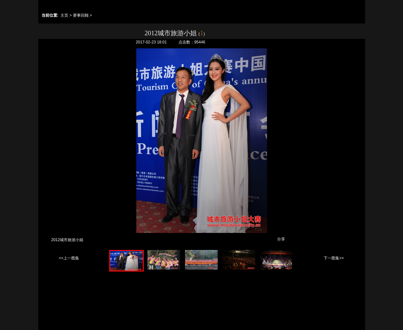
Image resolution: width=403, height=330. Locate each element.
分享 (281, 239)
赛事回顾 (81, 15)
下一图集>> (334, 258)
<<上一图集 (69, 258)
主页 (64, 15)
